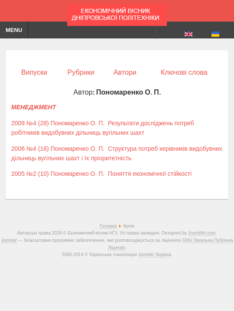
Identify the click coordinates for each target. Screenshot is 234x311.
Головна (108, 226)
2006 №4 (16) (30, 148)
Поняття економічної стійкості (150, 173)
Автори (125, 72)
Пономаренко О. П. (78, 123)
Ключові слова (184, 72)
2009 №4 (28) (30, 123)
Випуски (34, 72)
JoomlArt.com (202, 233)
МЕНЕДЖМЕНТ (33, 107)
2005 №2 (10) (30, 173)
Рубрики (81, 72)
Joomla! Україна (154, 254)
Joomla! (9, 240)
